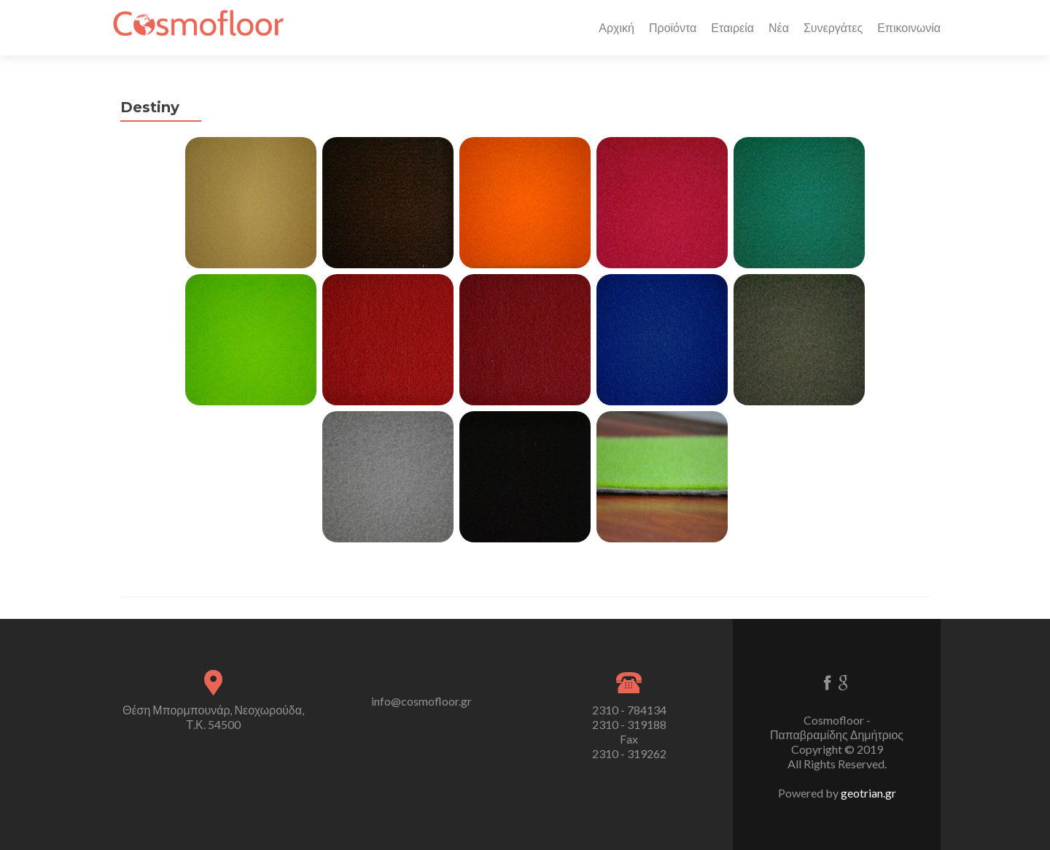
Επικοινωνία (909, 27)
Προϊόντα (672, 27)
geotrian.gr (868, 793)
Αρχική (616, 27)
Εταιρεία (732, 27)
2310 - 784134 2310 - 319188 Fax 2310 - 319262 (629, 731)
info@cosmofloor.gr (421, 701)
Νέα (779, 27)
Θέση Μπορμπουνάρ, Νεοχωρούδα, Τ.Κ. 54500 (213, 717)
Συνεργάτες (833, 27)
